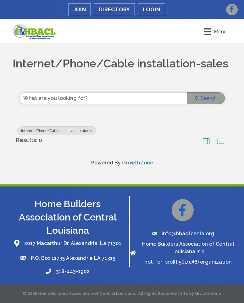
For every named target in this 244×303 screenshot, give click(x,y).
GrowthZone (137, 163)
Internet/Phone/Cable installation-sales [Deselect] (56, 131)
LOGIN (152, 9)
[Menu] (215, 31)
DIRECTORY (114, 9)
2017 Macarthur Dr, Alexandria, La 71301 (72, 243)
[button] (206, 141)
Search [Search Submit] (206, 98)
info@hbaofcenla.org (188, 234)
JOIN (79, 9)
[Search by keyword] (103, 98)
